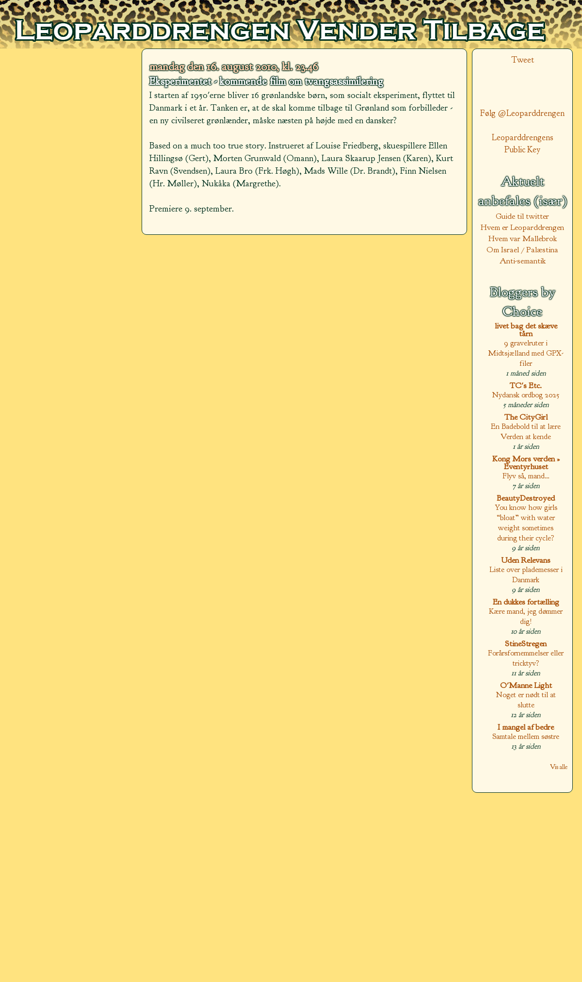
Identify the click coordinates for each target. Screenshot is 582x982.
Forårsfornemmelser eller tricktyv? (526, 658)
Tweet (522, 59)
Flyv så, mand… (526, 476)
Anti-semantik (523, 261)
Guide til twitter (522, 216)
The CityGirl (526, 417)
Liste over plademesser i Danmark (526, 574)
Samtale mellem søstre (525, 736)
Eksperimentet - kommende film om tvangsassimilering (266, 81)
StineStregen (526, 643)
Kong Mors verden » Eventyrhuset (526, 463)
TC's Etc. (526, 385)
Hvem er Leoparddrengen (522, 227)
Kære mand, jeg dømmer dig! (526, 616)
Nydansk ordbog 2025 (525, 395)
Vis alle (558, 767)
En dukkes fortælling (526, 602)
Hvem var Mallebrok (522, 238)
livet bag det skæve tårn (526, 330)
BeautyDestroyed (526, 498)
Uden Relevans (525, 560)
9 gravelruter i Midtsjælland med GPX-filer (526, 353)
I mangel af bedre (526, 727)
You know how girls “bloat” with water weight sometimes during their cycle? (526, 522)
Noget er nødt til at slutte (526, 699)
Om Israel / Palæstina (522, 250)
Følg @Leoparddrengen (522, 113)
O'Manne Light (526, 685)
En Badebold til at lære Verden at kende (526, 431)
